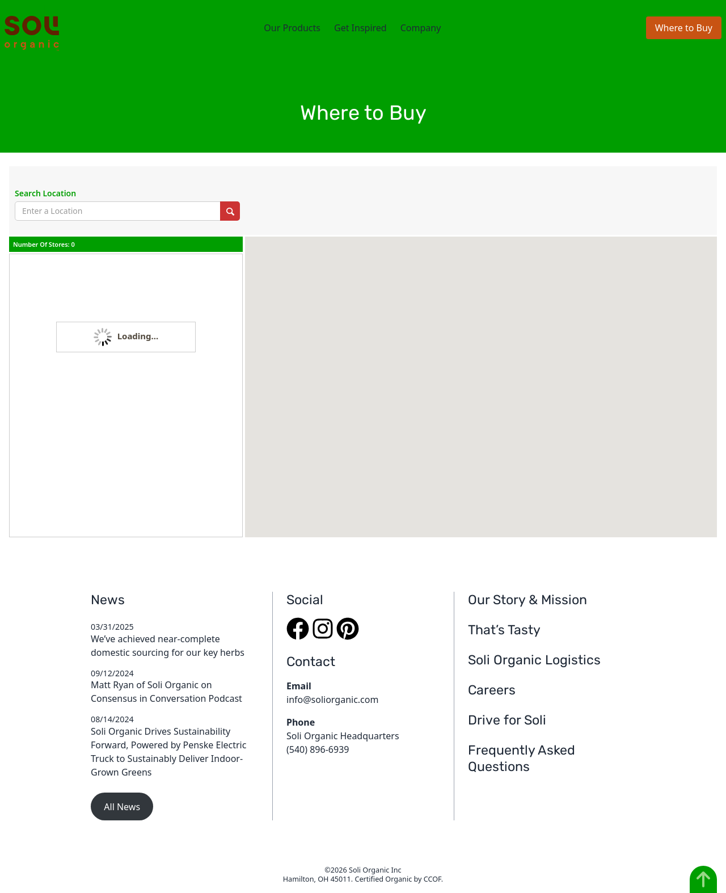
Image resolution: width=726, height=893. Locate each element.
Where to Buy (683, 28)
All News (122, 807)
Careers (492, 690)
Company (420, 28)
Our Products (292, 28)
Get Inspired (360, 28)
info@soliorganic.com (332, 699)
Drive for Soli (507, 720)
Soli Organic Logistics (534, 660)
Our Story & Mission (527, 600)
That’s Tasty (504, 630)
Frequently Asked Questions (521, 758)
